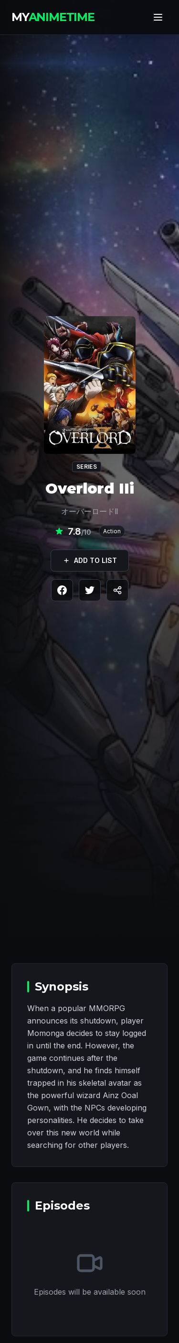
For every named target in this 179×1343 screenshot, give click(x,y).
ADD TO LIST (90, 560)
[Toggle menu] (158, 17)
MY (53, 17)
